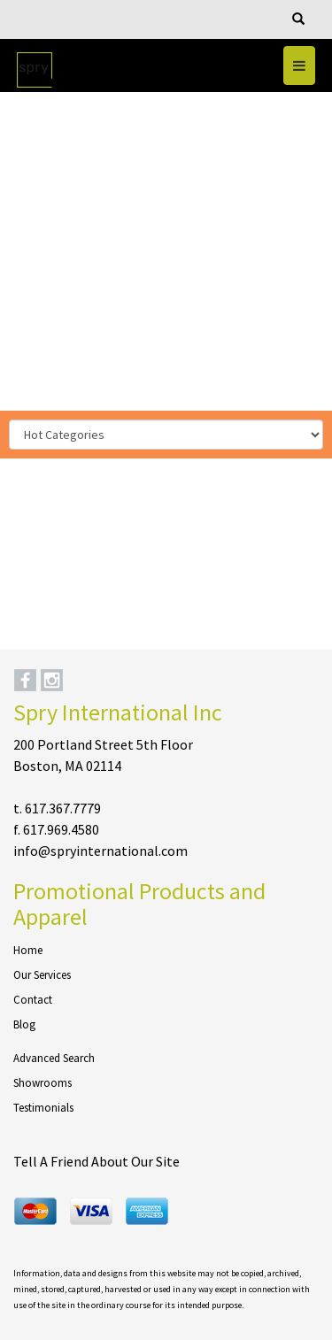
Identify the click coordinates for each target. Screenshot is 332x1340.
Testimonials (43, 1107)
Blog (24, 1024)
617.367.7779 (63, 808)
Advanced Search (54, 1058)
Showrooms (42, 1082)
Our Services (42, 974)
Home (27, 950)
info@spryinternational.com (100, 850)
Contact (32, 999)
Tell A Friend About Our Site (96, 1161)
